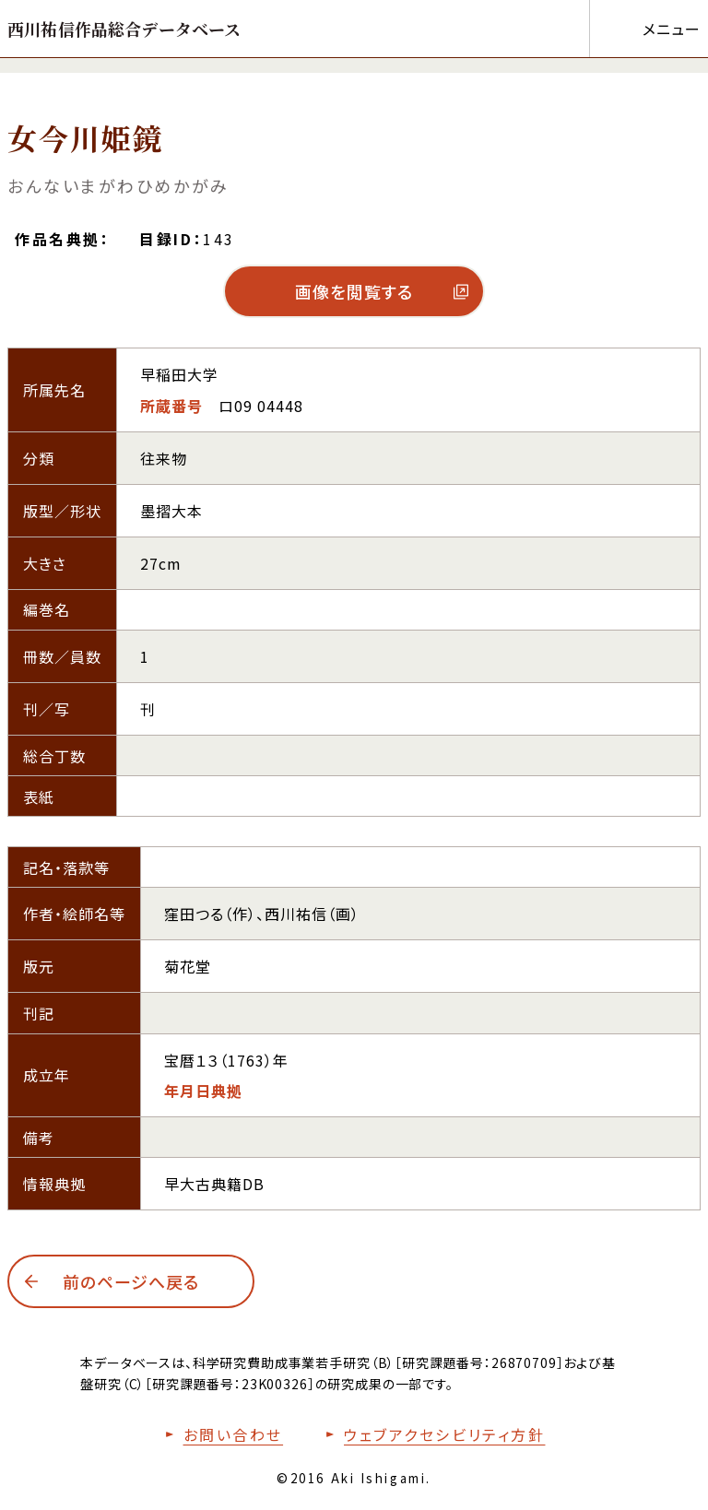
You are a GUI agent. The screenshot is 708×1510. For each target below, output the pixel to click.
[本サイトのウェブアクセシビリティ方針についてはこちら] (431, 1434)
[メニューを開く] (645, 28)
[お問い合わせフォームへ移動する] (220, 1434)
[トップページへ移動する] (124, 29)
